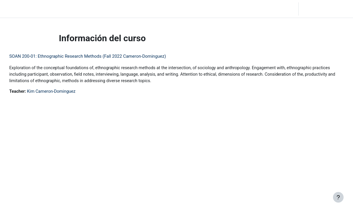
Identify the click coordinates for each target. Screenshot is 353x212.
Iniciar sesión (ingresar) (325, 8)
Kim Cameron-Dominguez (66, 92)
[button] (263, 9)
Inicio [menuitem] (45, 8)
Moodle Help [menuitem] (108, 8)
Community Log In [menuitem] (73, 8)
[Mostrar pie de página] (338, 197)
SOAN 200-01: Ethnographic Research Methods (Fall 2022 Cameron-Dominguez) (100, 56)
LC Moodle (18, 9)
